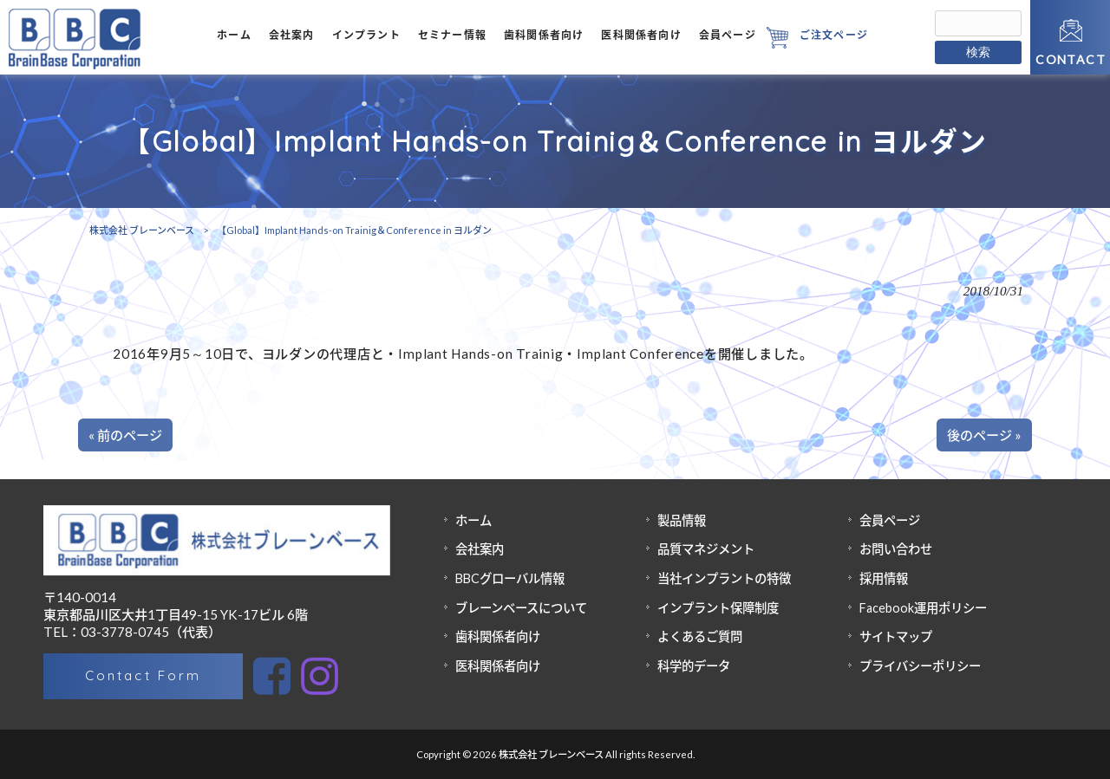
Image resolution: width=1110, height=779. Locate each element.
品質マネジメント (705, 549)
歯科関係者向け (497, 636)
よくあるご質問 (699, 636)
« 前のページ (125, 435)
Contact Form (142, 675)
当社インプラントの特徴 (724, 578)
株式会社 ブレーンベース (141, 230)
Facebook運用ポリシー (923, 607)
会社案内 (479, 549)
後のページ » (984, 435)
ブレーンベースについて (521, 607)
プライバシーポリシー (920, 666)
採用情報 (883, 578)
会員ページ (889, 520)
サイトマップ (895, 636)
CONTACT (1070, 59)
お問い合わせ (895, 549)
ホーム (473, 520)
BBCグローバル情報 (510, 578)
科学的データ (693, 666)
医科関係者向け (497, 666)
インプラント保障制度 (718, 607)
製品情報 (681, 520)
